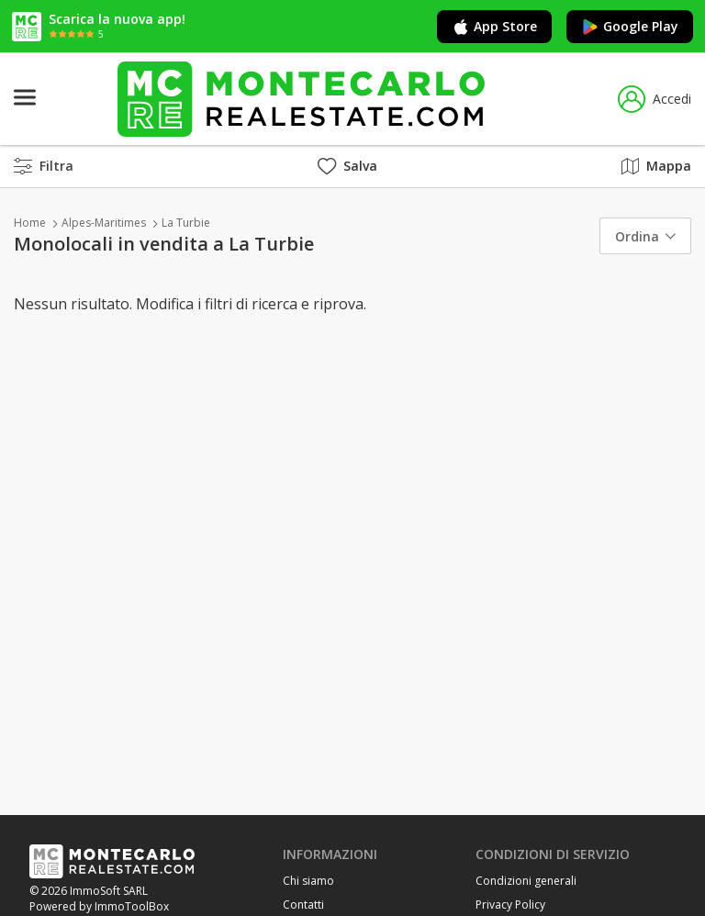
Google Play (629, 26)
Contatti (303, 904)
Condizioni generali (526, 880)
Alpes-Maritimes (104, 222)
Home (30, 222)
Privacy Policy (510, 904)
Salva (347, 165)
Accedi (654, 99)
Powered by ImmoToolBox (99, 906)
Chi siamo (308, 880)
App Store (494, 26)
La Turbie (186, 222)
